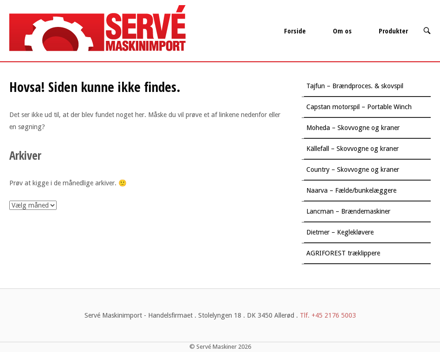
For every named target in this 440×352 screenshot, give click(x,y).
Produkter (393, 30)
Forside (295, 30)
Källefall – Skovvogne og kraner (352, 148)
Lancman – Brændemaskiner (348, 211)
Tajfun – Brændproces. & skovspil (354, 86)
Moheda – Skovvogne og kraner (353, 127)
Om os (342, 30)
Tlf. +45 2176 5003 (328, 315)
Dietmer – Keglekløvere (340, 232)
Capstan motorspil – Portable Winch (359, 107)
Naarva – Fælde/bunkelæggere (351, 190)
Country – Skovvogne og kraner (352, 169)
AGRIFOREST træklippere (343, 253)
